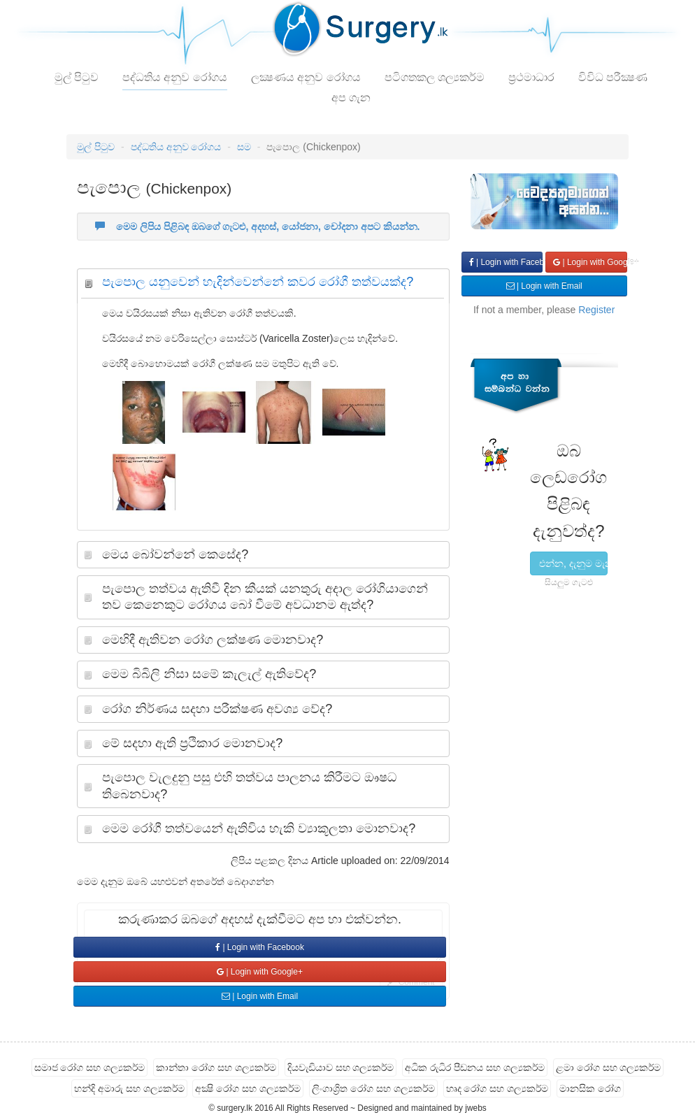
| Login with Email (260, 996)
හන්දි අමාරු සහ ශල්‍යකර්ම (129, 1088)
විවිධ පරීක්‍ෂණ (612, 77)
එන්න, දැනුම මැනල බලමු (573, 563)
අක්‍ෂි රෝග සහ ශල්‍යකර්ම (248, 1088)
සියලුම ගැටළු (569, 582)
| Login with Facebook (259, 947)
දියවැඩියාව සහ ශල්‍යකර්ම (340, 1067)
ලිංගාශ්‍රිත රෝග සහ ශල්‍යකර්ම (373, 1088)
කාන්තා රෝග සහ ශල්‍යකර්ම (216, 1067)
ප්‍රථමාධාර (531, 77)
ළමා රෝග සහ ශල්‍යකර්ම (608, 1067)
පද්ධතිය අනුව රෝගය (174, 77)
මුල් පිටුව (77, 77)
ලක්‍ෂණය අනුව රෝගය (306, 77)
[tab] (263, 285)
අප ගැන (351, 97)
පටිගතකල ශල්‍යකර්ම (435, 77)
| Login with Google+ (260, 972)
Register (596, 309)
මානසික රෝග (590, 1088)
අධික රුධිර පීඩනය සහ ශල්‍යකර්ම (475, 1067)
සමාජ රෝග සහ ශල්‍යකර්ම (89, 1067)
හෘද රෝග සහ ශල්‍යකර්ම (497, 1088)
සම (244, 146)
